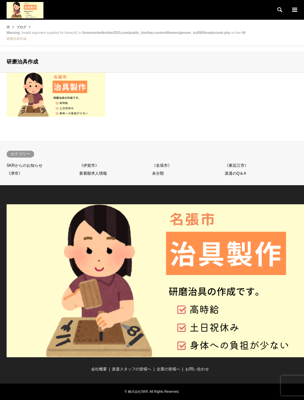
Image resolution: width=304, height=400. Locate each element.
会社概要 (99, 369)
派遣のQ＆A (235, 173)
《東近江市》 (236, 165)
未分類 (158, 173)
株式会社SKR (138, 391)
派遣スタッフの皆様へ (131, 369)
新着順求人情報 (93, 173)
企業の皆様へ (168, 369)
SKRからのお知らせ (24, 165)
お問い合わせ (197, 369)
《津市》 (14, 173)
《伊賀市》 (89, 165)
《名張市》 (162, 165)
